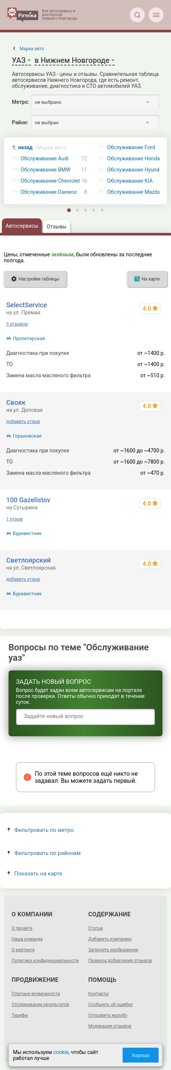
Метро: (20, 102)
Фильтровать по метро (40, 830)
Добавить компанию (110, 939)
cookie (61, 1052)
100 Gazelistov (28, 500)
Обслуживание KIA (130, 181)
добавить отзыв (23, 421)
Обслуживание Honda (133, 158)
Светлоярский (28, 560)
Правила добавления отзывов (120, 960)
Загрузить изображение (113, 949)
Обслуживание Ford (131, 147)
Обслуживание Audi (45, 158)
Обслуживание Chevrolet (50, 181)
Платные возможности (35, 993)
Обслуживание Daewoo (49, 192)
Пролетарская (29, 338)
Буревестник (27, 533)
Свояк (16, 402)
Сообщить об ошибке (110, 1004)
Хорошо (140, 1055)
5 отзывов (17, 324)
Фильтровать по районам (43, 853)
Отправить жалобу (107, 1015)
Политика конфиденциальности (45, 960)
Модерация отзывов (109, 1026)
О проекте (21, 928)
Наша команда (27, 939)
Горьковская (27, 436)
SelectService (26, 305)
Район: (20, 122)
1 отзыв (14, 519)
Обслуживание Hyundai (135, 170)
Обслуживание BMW (45, 170)
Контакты (98, 993)
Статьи (95, 928)
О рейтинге (22, 949)
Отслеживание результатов (40, 1004)
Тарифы (19, 1015)
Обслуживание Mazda (133, 192)
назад (42, 147)
